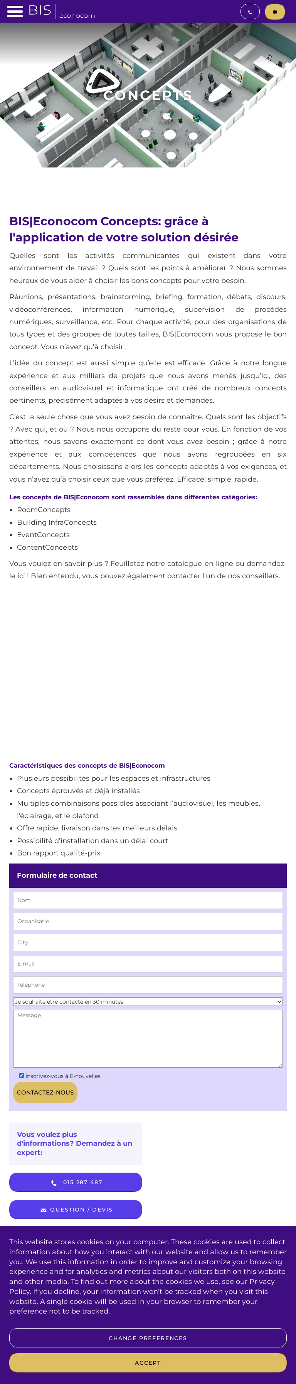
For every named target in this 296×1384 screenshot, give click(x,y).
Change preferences (148, 1338)
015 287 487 (76, 1183)
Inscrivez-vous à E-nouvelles (60, 1076)
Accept (148, 1362)
